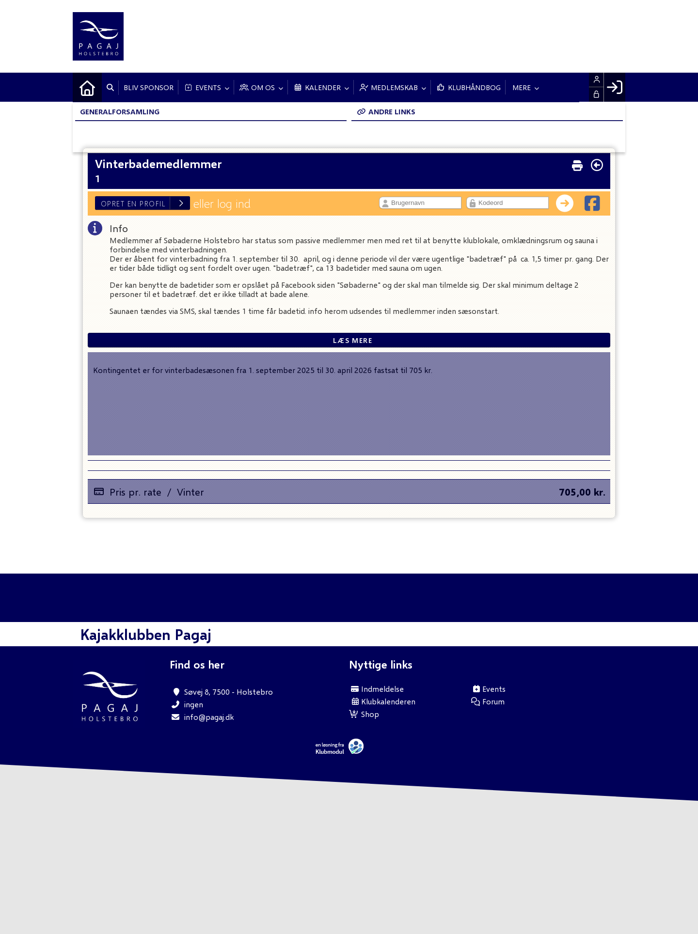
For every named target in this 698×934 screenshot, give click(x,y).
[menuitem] (87, 87)
